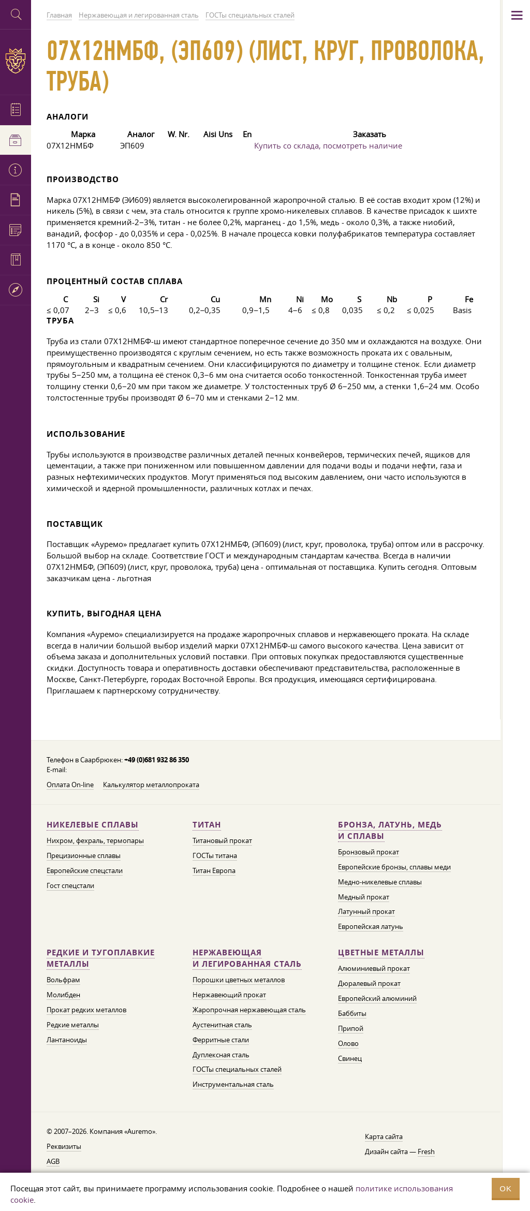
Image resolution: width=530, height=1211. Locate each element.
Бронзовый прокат (368, 851)
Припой (350, 1028)
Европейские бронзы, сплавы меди (394, 867)
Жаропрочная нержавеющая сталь (249, 1009)
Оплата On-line (70, 784)
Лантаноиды (67, 1039)
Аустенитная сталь (222, 1024)
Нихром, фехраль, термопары (95, 840)
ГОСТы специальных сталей (237, 1069)
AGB (53, 1161)
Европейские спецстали (85, 870)
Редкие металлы (73, 1024)
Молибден (63, 994)
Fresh (426, 1151)
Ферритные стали (221, 1039)
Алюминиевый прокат (374, 968)
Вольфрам (63, 979)
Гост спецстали (70, 885)
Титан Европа (214, 870)
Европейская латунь (370, 926)
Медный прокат (363, 897)
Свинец (350, 1058)
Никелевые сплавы (93, 824)
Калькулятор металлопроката (151, 784)
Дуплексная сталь (221, 1054)
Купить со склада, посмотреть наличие (328, 145)
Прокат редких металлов (86, 1009)
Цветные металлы (381, 952)
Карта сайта (384, 1136)
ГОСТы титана (215, 855)
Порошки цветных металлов (239, 979)
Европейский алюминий (377, 998)
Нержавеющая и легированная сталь (247, 958)
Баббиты (352, 1013)
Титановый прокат (222, 840)
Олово (348, 1043)
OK (505, 1188)
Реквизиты (64, 1146)
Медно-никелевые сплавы (380, 882)
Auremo (15, 60)
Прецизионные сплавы (84, 855)
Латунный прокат (366, 911)
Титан (207, 824)
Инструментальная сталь (233, 1084)
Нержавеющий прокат (229, 994)
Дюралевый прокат (369, 983)
